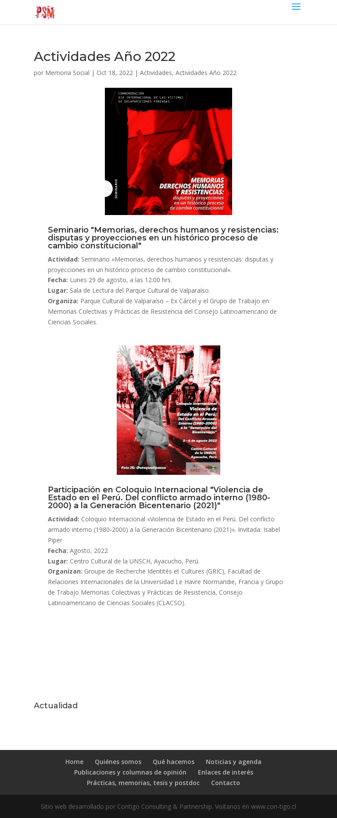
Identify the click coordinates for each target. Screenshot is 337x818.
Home (74, 761)
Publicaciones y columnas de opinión (130, 772)
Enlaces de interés (225, 772)
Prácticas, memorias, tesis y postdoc (143, 783)
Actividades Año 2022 (206, 72)
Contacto (225, 783)
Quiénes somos (118, 761)
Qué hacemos (173, 761)
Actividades (156, 72)
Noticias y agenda (234, 761)
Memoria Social (67, 72)
